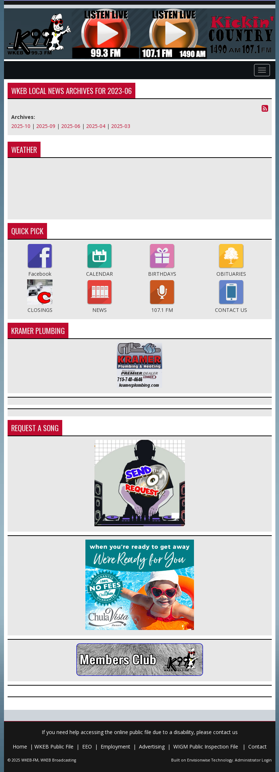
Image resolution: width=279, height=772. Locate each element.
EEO (87, 746)
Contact (257, 746)
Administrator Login (253, 760)
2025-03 (120, 126)
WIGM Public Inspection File (206, 746)
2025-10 (20, 126)
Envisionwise (198, 760)
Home (20, 746)
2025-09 (45, 126)
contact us (225, 732)
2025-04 (95, 126)
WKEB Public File (53, 746)
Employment (115, 746)
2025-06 (70, 126)
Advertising (152, 746)
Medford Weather (139, 189)
